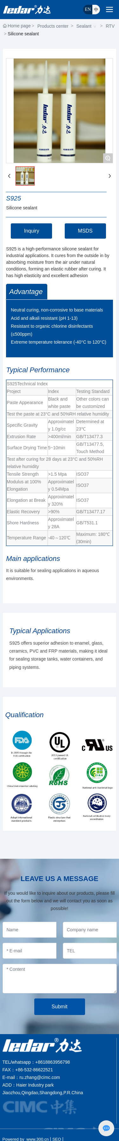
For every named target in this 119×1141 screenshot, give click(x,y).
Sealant (83, 26)
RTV (110, 26)
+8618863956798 (52, 1062)
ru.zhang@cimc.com (39, 1077)
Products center (53, 26)
